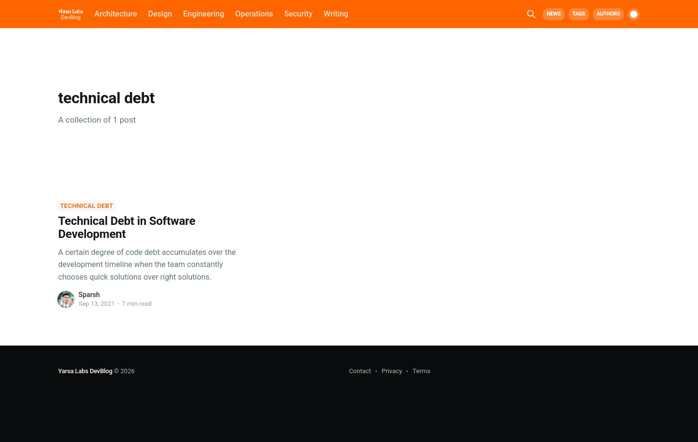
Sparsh (89, 295)
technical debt (86, 205)
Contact (360, 371)
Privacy (391, 371)
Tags (578, 14)
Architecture (116, 13)
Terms (421, 371)
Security (298, 13)
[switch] (634, 14)
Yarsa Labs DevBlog (85, 371)
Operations (254, 13)
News (554, 14)
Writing (336, 13)
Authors (608, 14)
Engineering (203, 13)
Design (160, 13)
